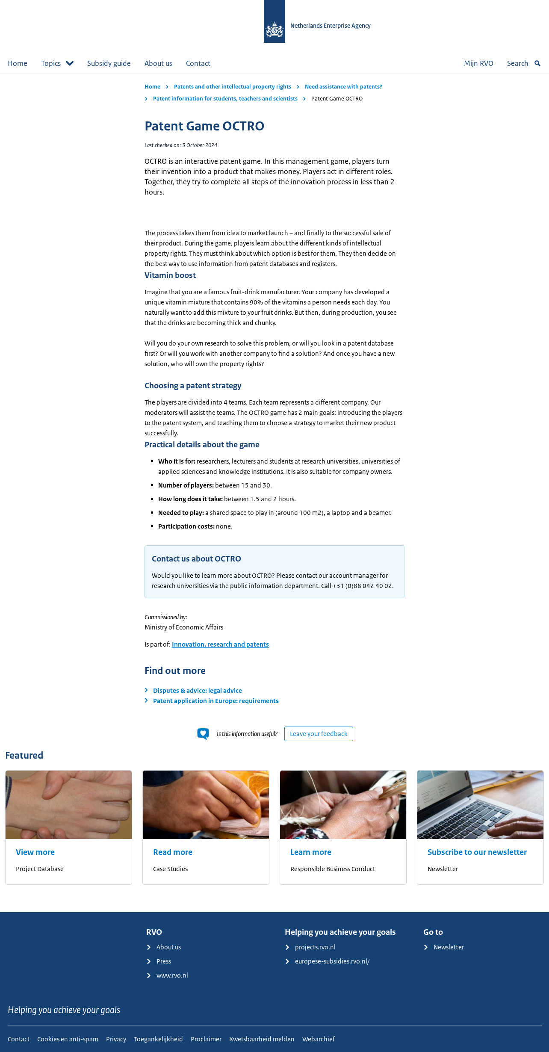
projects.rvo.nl (310, 947)
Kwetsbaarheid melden (262, 1039)
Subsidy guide (109, 63)
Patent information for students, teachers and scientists (225, 98)
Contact (198, 63)
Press (158, 961)
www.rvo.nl (167, 975)
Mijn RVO (478, 63)
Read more (172, 852)
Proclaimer (206, 1039)
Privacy (116, 1039)
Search (524, 63)
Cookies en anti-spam (67, 1039)
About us (158, 63)
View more (35, 852)
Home (17, 63)
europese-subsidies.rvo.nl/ (327, 961)
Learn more (310, 852)
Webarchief (318, 1039)
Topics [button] (57, 63)
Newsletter (443, 947)
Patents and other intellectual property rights (232, 86)
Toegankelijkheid (158, 1039)
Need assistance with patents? (343, 86)
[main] (274, 493)
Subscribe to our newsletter (477, 852)
